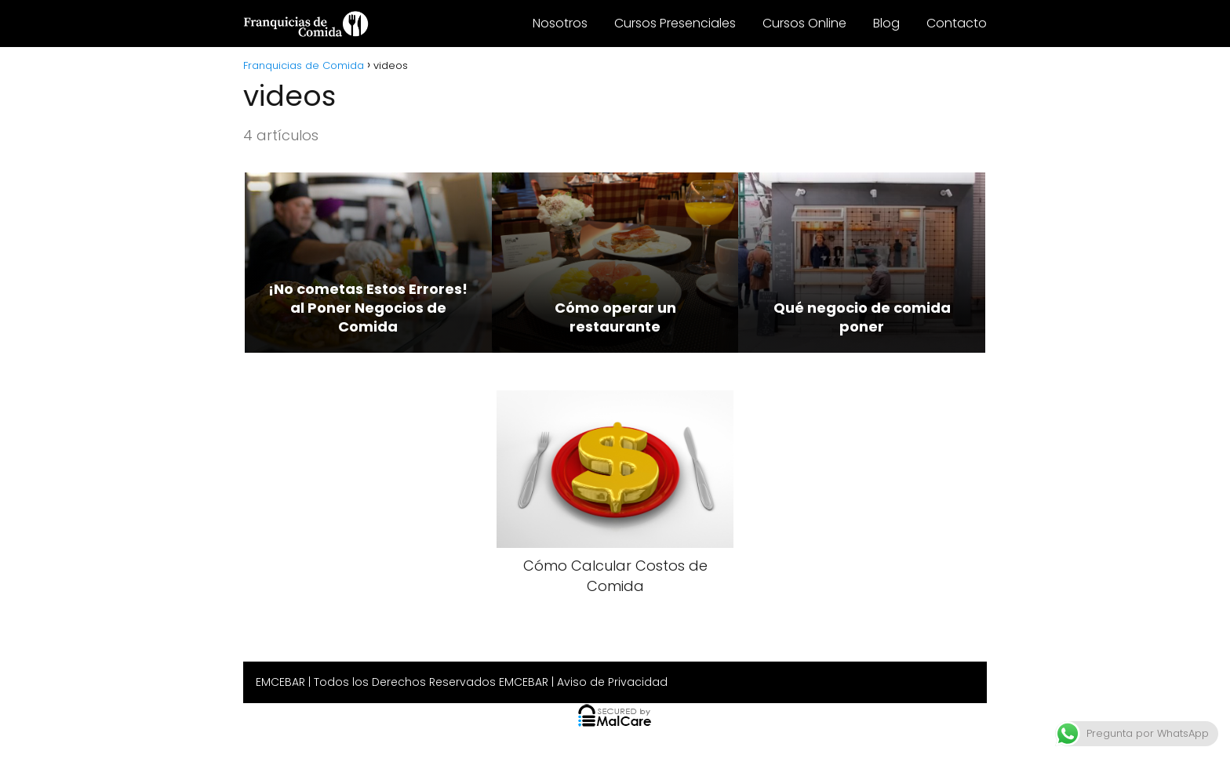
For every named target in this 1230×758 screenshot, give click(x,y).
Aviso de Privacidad (612, 682)
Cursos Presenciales (675, 23)
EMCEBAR (280, 682)
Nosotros (560, 23)
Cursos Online (804, 23)
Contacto (956, 23)
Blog (886, 23)
